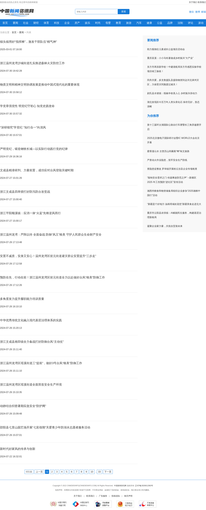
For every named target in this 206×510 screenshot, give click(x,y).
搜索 (123, 11)
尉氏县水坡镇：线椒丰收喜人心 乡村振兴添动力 (172, 93)
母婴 (108, 22)
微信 (191, 12)
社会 (25, 22)
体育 (46, 22)
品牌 (170, 22)
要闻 (15, 22)
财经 (36, 22)
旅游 (128, 22)
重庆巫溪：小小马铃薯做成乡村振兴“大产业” (170, 58)
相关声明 (128, 496)
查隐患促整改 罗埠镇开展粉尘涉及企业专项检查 (172, 169)
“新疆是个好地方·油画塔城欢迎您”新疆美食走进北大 (174, 204)
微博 (197, 12)
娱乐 (87, 22)
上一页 (39, 472)
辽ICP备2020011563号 (144, 486)
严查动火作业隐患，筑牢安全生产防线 (167, 160)
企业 (67, 22)
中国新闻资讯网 (120, 486)
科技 (56, 22)
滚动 (200, 22)
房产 (77, 22)
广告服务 (103, 496)
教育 (118, 22)
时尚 (97, 22)
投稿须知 (116, 496)
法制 (180, 22)
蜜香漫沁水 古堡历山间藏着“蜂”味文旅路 (168, 151)
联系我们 (202, 2)
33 (99, 472)
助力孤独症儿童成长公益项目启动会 (166, 49)
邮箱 (203, 12)
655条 (29, 472)
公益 (159, 22)
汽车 (139, 22)
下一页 (107, 472)
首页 (5, 22)
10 (92, 472)
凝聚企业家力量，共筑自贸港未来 (164, 226)
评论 (190, 22)
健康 (149, 22)
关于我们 (193, 2)
